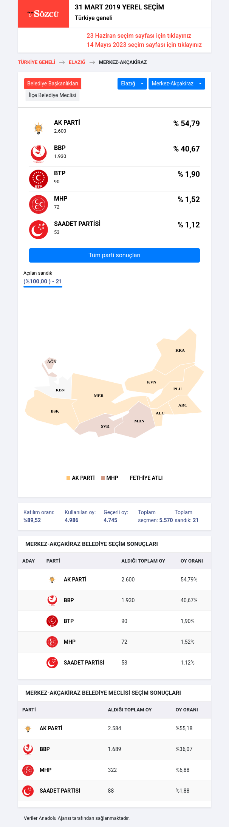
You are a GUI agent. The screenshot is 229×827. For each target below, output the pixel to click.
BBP (60, 600)
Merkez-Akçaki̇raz (173, 83)
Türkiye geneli (94, 18)
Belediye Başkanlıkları (52, 83)
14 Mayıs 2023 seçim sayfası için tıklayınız (144, 44)
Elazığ (77, 62)
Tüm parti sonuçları (114, 255)
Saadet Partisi (75, 662)
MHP (112, 478)
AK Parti (83, 478)
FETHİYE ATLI (146, 478)
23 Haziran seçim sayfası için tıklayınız (139, 35)
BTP (60, 621)
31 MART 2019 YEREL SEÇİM (119, 7)
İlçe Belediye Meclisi (52, 95)
